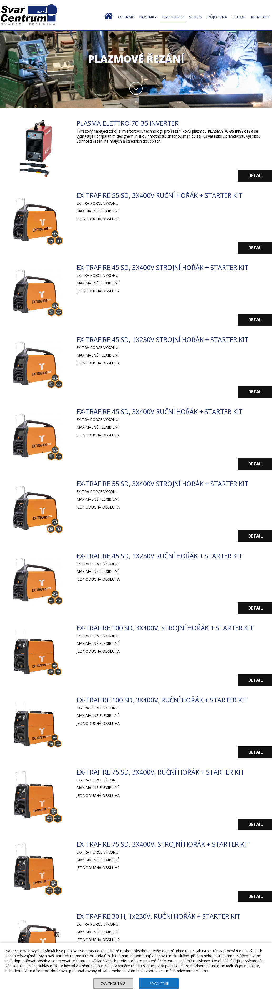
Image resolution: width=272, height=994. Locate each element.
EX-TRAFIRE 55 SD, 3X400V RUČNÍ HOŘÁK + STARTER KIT (162, 195)
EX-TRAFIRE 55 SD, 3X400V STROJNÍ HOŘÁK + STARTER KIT (165, 483)
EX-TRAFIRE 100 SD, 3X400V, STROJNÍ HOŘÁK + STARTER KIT (167, 627)
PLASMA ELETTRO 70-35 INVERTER (129, 123)
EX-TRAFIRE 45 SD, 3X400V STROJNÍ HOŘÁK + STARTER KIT (165, 267)
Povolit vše (159, 983)
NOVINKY (148, 16)
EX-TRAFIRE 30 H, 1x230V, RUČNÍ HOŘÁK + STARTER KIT (161, 916)
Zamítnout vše (112, 983)
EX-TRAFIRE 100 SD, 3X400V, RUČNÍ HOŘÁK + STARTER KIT (165, 699)
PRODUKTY (173, 16)
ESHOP (239, 16)
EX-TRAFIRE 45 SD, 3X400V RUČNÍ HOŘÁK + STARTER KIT (162, 411)
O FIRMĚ (126, 16)
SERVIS (195, 16)
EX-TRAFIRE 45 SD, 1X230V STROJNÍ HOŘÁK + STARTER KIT (165, 339)
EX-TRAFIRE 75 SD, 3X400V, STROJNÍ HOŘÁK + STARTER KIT (165, 844)
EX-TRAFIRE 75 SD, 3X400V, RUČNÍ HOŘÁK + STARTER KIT (163, 771)
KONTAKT (260, 16)
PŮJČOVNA (217, 16)
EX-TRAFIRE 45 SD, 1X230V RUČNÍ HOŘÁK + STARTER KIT (162, 555)
